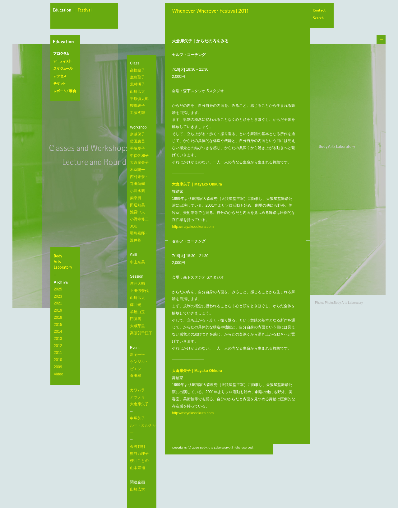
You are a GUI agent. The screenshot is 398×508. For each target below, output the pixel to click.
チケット (66, 83)
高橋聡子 (137, 70)
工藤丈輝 (137, 113)
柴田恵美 (137, 141)
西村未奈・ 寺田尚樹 (139, 180)
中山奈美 (137, 262)
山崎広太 (137, 91)
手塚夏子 (137, 148)
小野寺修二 (139, 219)
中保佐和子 (139, 155)
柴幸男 (135, 198)
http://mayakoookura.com (193, 226)
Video (58, 374)
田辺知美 (137, 205)
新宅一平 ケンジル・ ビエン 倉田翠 (139, 365)
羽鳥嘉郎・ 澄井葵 (139, 236)
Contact (319, 11)
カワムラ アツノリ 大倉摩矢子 (139, 397)
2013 (58, 338)
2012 (58, 346)
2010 (58, 360)
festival (84, 11)
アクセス (66, 76)
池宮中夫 (137, 212)
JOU (133, 226)
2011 (58, 352)
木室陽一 (137, 169)
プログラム (66, 54)
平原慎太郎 (139, 98)
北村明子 (137, 84)
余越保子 (137, 134)
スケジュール (66, 69)
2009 (58, 367)
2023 (58, 296)
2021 (58, 303)
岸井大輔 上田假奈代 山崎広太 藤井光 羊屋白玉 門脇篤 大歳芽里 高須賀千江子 (141, 308)
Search (319, 18)
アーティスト (66, 61)
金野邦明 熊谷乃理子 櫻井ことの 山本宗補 (139, 457)
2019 (58, 310)
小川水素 (137, 191)
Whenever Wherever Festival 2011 (212, 11)
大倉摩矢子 (139, 162)
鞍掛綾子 (137, 105)
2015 (58, 324)
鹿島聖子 (137, 77)
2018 (58, 317)
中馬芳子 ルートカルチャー (143, 425)
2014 (58, 331)
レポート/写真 (66, 91)
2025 (58, 289)
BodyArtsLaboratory (65, 261)
